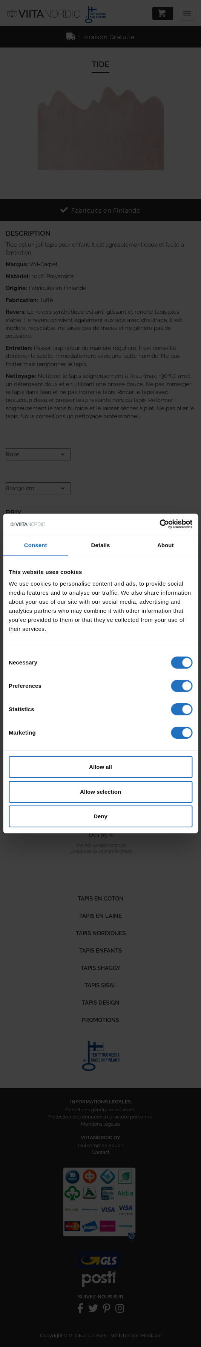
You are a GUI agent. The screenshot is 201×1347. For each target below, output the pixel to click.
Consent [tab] (35, 545)
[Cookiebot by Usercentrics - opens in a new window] (159, 524)
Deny (100, 816)
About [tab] (165, 545)
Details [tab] (100, 545)
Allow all (100, 767)
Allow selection (100, 792)
